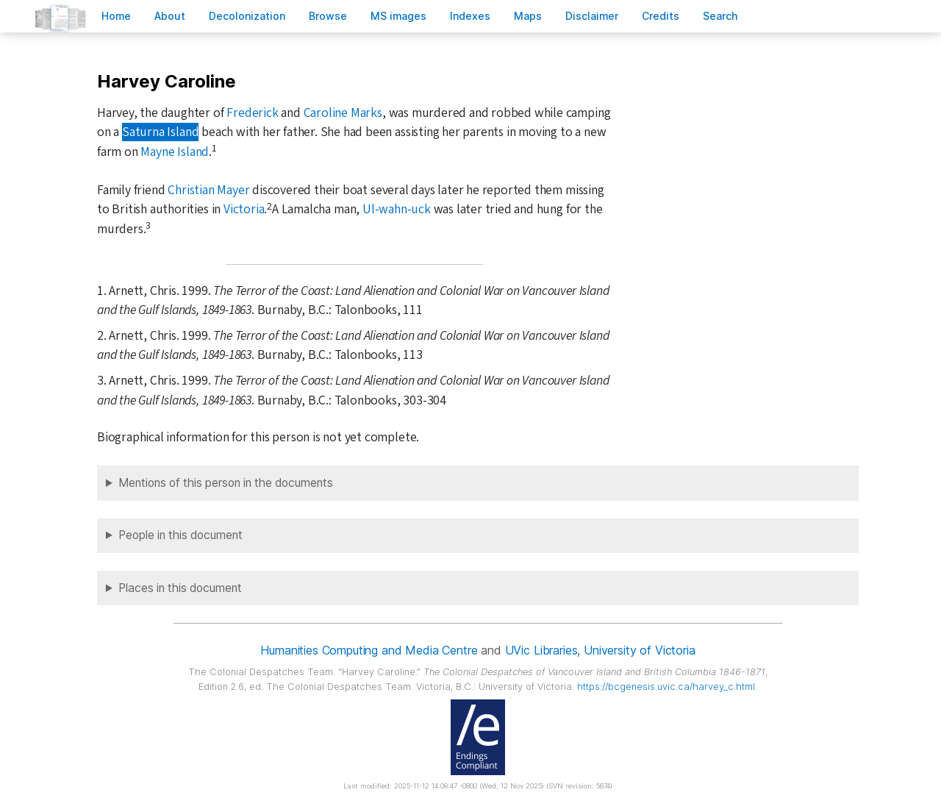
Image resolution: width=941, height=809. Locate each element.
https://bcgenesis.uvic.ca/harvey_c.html (666, 686)
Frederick (252, 113)
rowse (328, 16)
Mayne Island (174, 152)
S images (398, 16)
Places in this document (180, 588)
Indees (470, 16)
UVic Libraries (541, 650)
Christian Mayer (208, 190)
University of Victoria (639, 650)
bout (169, 16)
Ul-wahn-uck (396, 209)
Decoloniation (247, 16)
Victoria (243, 209)
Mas (528, 16)
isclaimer (591, 16)
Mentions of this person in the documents (225, 483)
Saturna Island (160, 132)
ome (116, 16)
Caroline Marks (343, 113)
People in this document (180, 535)
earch (720, 16)
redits (660, 16)
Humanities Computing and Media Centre (368, 650)
